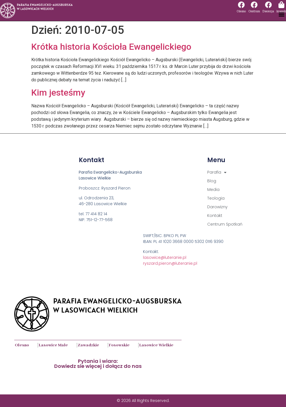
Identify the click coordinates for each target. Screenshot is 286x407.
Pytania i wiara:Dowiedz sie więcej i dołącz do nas (98, 364)
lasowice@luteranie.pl (164, 257)
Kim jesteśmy (58, 92)
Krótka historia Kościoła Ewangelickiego (111, 46)
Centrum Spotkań (224, 224)
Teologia (216, 198)
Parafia (217, 172)
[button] (281, 14)
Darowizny (217, 207)
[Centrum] (254, 4)
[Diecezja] (268, 4)
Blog (211, 181)
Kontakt (214, 215)
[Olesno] (241, 4)
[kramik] (281, 4)
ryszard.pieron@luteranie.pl (170, 263)
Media (213, 189)
